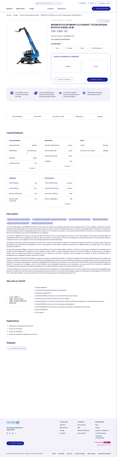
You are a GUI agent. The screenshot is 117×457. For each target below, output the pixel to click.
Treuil (82, 48)
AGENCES (82, 3)
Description (37, 116)
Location (68, 66)
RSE (79, 427)
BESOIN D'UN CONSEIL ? (65, 79)
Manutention (64, 427)
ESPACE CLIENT (104, 3)
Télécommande (96, 48)
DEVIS (91, 3)
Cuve (57, 48)
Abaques (100, 116)
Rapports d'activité (83, 430)
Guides (97, 427)
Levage (62, 430)
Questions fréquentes (101, 430)
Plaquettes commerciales (99, 437)
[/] (13, 3)
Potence (69, 48)
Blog (96, 425)
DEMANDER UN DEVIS (96, 79)
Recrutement (82, 433)
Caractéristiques (17, 116)
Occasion (41, 9)
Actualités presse (100, 433)
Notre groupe (82, 425)
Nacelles (62, 425)
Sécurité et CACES (58, 116)
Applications (79, 116)
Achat (96, 66)
